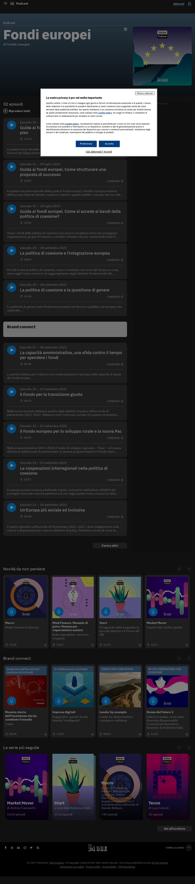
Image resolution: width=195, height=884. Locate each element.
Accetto (109, 144)
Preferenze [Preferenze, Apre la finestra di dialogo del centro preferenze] (86, 144)
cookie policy (105, 113)
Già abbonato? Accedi (99, 151)
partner (146, 124)
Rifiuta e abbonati (145, 93)
